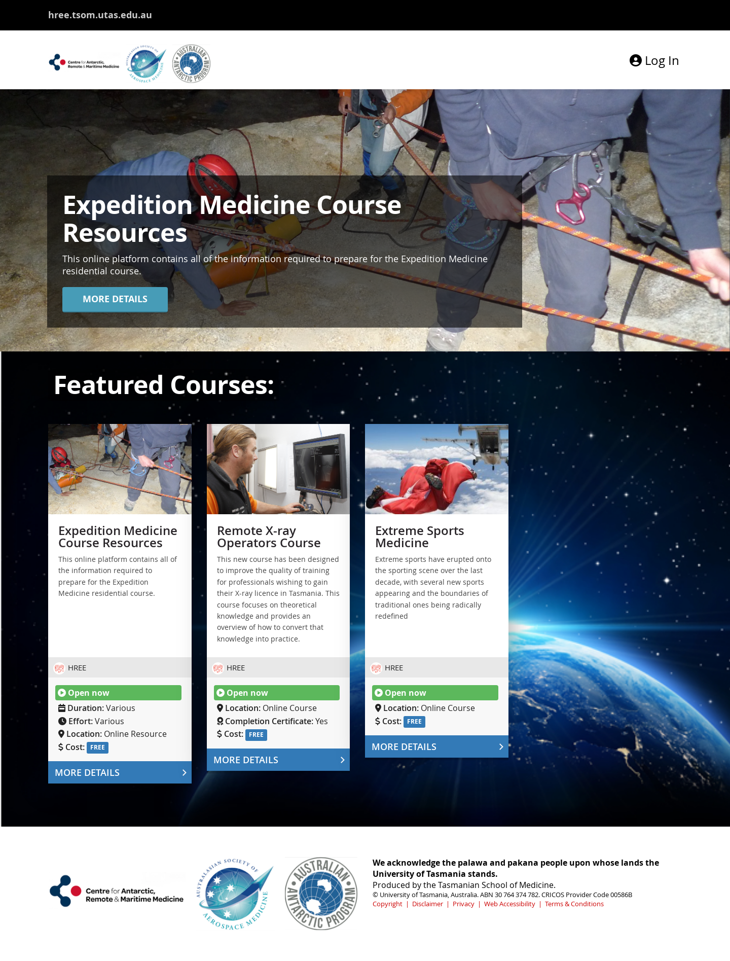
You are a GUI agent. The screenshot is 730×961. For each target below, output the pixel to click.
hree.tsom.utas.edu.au (100, 15)
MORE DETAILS (115, 299)
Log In (654, 60)
